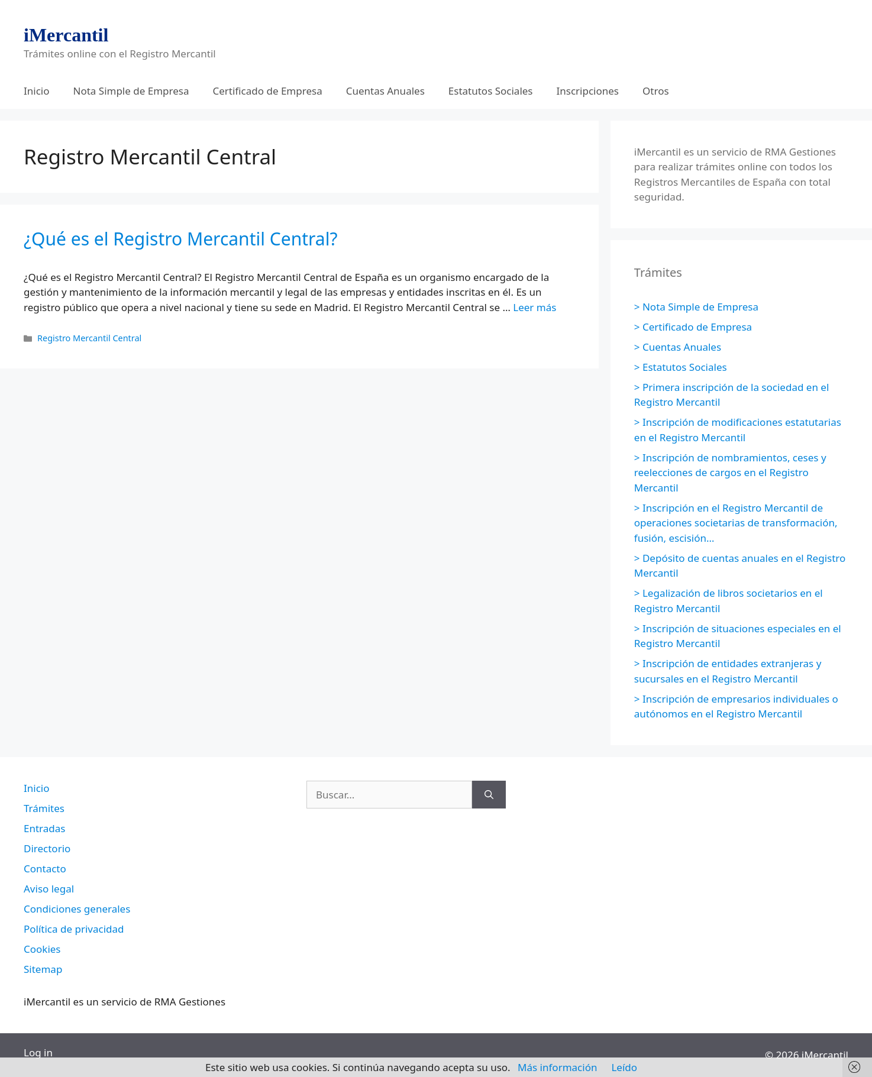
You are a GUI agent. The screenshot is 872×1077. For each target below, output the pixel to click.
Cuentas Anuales (385, 91)
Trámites (44, 808)
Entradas (44, 828)
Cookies (42, 949)
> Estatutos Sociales (680, 367)
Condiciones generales (77, 909)
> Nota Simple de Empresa (696, 306)
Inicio (37, 91)
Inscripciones (588, 91)
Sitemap (43, 969)
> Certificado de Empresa (693, 327)
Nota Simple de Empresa (131, 91)
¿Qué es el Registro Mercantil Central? (180, 239)
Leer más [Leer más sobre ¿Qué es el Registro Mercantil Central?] (534, 307)
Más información (557, 1067)
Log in (38, 1052)
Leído (624, 1067)
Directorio (47, 848)
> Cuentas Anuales (677, 347)
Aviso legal (49, 888)
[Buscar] (489, 795)
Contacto (45, 868)
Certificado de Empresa (267, 91)
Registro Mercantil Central (89, 338)
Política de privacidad (74, 929)
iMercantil (66, 35)
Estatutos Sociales (490, 91)
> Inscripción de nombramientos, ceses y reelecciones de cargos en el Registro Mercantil (730, 472)
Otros (655, 91)
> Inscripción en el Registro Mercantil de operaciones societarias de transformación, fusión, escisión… (736, 523)
